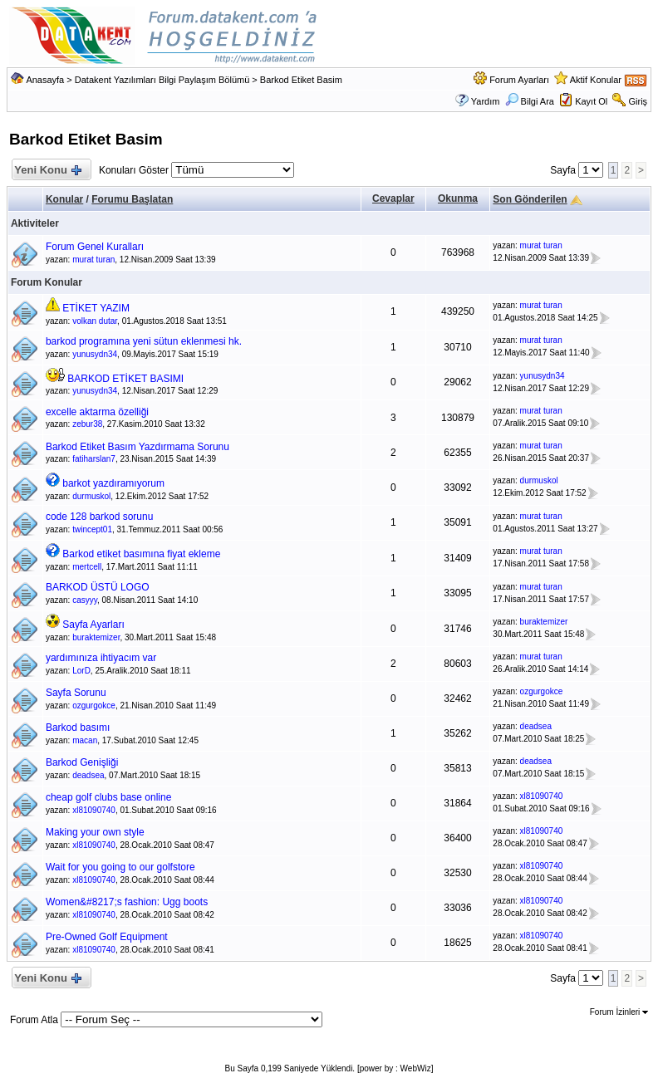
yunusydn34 (94, 354)
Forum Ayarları (519, 80)
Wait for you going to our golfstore (120, 867)
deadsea (536, 726)
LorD (81, 670)
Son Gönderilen (530, 199)
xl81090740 (93, 810)
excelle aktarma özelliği (97, 412)
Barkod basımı (78, 727)
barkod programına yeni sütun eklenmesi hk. (144, 341)
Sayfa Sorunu (76, 692)
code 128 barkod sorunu (99, 516)
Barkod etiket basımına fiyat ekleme (141, 554)
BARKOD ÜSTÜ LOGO (98, 587)
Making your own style (95, 832)
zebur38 (87, 424)
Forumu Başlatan (132, 199)
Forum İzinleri (619, 1012)
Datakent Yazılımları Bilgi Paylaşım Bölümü (162, 80)
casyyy (84, 600)
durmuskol (91, 496)
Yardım (485, 101)
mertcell (86, 566)
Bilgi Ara (529, 101)
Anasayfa (45, 80)
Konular (64, 199)
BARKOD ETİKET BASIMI (125, 379)
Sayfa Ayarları (93, 624)
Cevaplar (393, 198)
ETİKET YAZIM (96, 308)
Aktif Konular (595, 80)
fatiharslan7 (93, 458)
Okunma (458, 198)
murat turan (93, 259)
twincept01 (92, 529)
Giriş (637, 101)
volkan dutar (94, 321)
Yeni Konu (48, 171)
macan (84, 740)
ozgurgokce (93, 705)
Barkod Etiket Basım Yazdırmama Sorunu (137, 447)
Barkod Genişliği (82, 762)
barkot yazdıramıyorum (113, 483)
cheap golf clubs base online (108, 797)
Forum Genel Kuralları (95, 246)
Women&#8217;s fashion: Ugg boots (127, 902)
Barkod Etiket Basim (301, 80)
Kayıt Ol (591, 101)
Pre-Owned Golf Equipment (107, 937)
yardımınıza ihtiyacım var (101, 658)
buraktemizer (96, 637)
